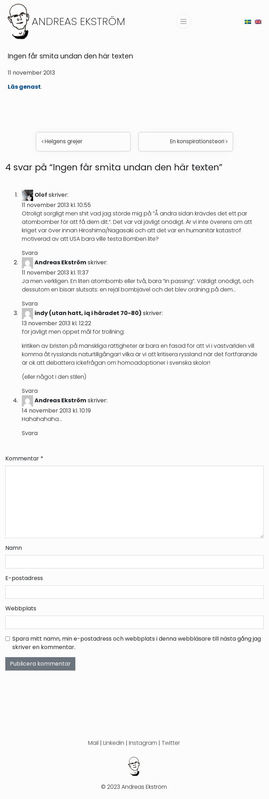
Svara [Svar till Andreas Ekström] (30, 304)
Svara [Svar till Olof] (30, 253)
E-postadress (24, 578)
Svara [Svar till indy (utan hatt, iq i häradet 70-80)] (30, 391)
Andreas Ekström (78, 21)
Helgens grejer (62, 141)
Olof (41, 195)
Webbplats (20, 608)
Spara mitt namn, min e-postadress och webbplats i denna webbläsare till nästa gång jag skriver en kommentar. (136, 643)
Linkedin (113, 743)
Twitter (171, 743)
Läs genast (24, 86)
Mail (93, 743)
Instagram (143, 743)
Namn (13, 548)
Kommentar (24, 458)
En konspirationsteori (198, 141)
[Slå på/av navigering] (183, 21)
